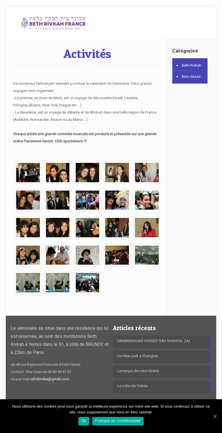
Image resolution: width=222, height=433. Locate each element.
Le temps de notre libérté (138, 371)
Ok (83, 421)
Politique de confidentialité (118, 421)
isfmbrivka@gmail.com (49, 379)
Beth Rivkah (191, 65)
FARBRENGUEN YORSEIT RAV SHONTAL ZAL (154, 341)
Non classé (191, 76)
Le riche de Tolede (132, 386)
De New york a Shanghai (137, 356)
